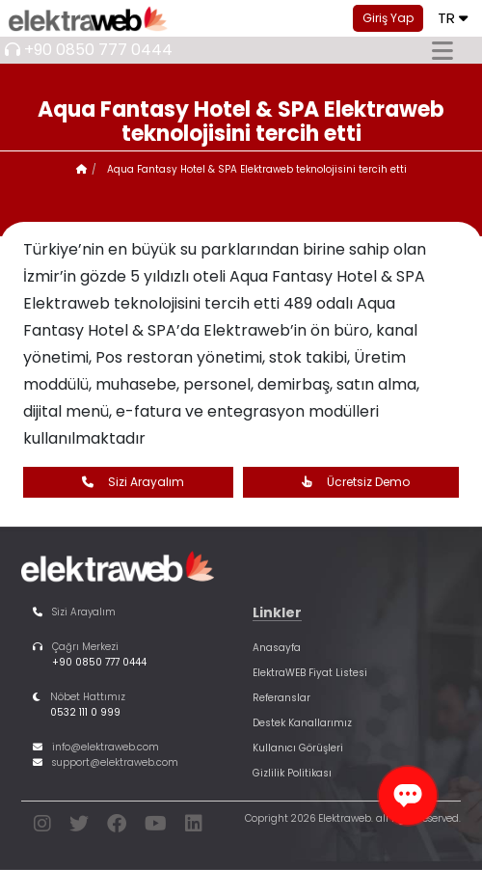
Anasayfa (277, 647)
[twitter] (79, 827)
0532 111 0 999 (85, 712)
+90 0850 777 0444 (98, 50)
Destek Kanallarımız (302, 723)
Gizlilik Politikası (292, 773)
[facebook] (116, 827)
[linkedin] (193, 827)
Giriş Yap (388, 18)
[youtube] (156, 827)
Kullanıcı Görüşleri (298, 748)
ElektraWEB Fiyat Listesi (310, 673)
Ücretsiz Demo (351, 482)
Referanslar (281, 698)
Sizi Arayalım (128, 482)
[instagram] (42, 827)
